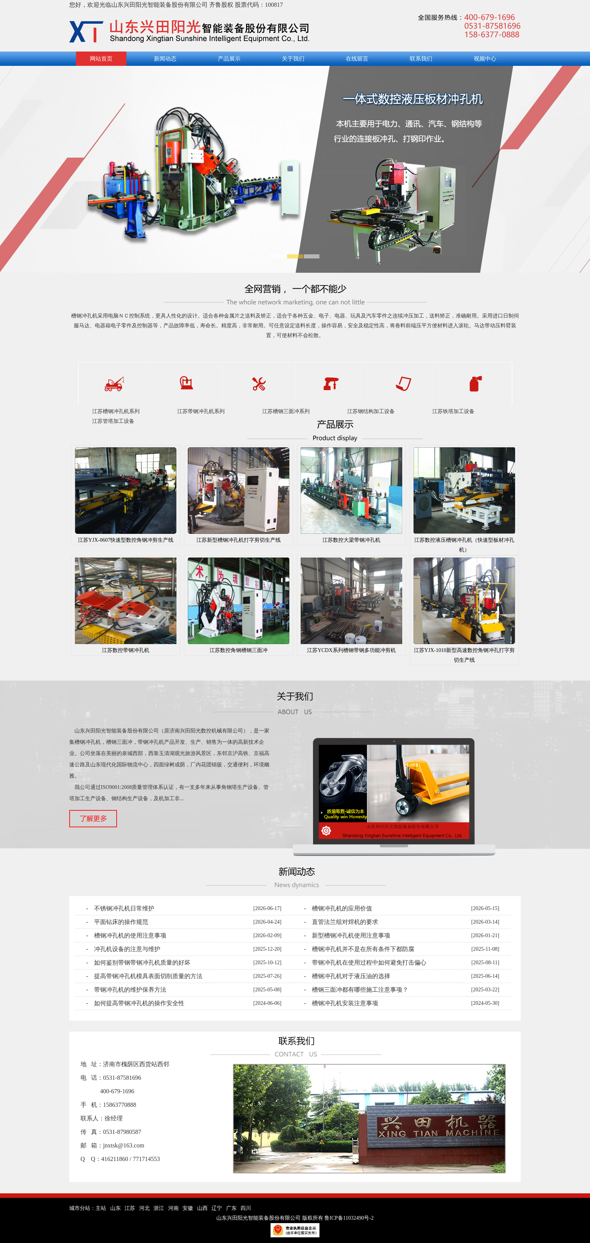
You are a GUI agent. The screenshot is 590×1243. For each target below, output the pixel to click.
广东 (231, 1208)
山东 (115, 1208)
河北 (144, 1208)
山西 (202, 1208)
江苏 (130, 1208)
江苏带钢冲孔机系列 (201, 411)
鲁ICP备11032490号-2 (349, 1218)
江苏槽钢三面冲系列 (286, 411)
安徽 (187, 1208)
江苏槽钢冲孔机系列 (116, 411)
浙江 (159, 1208)
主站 (101, 1208)
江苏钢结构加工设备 (371, 411)
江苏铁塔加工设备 (453, 411)
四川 (245, 1208)
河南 (173, 1208)
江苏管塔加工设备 (113, 421)
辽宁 (216, 1208)
